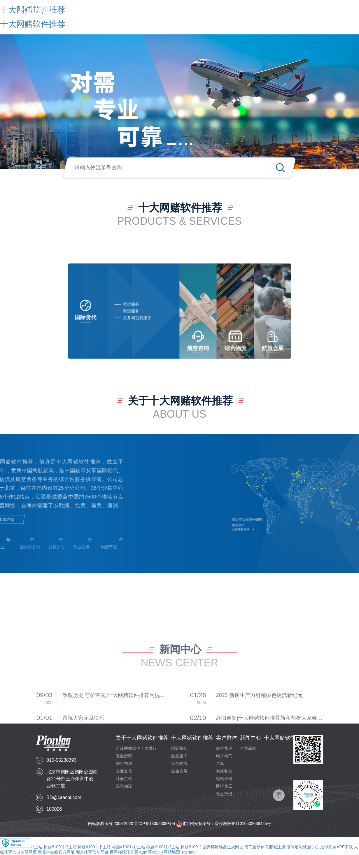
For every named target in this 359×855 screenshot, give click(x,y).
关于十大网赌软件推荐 (145, 12)
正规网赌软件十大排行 (136, 748)
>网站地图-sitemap (178, 852)
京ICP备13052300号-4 (154, 823)
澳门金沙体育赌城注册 (264, 847)
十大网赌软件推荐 (198, 12)
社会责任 (124, 778)
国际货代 (179, 748)
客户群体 (235, 12)
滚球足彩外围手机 (302, 847)
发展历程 (124, 756)
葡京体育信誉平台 (92, 852)
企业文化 (124, 771)
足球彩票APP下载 (336, 847)
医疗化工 (224, 786)
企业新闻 (248, 748)
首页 (105, 12)
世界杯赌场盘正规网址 (222, 847)
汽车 (220, 763)
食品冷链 (224, 793)
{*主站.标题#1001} (47, 847)
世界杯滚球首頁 (124, 852)
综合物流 (179, 763)
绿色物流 (124, 786)
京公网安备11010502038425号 (243, 823)
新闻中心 (262, 12)
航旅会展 (179, 771)
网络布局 (124, 763)
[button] (171, 144)
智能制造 (224, 771)
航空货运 (224, 748)
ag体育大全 (149, 852)
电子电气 (224, 756)
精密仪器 (224, 778)
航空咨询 (179, 756)
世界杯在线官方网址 (56, 852)
